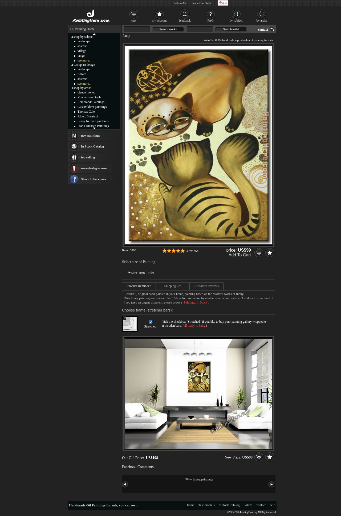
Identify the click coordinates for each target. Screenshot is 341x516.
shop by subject (84, 37)
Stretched (150, 326)
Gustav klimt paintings (92, 107)
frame (190, 505)
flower (82, 74)
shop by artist (82, 88)
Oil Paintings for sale (101, 505)
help (272, 505)
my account (159, 20)
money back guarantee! (94, 168)
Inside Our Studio (202, 3)
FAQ (210, 20)
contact (263, 29)
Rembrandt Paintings (91, 102)
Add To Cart (240, 255)
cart (133, 20)
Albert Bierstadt (88, 116)
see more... (84, 60)
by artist (262, 20)
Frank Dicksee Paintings (93, 126)
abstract (82, 46)
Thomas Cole (86, 111)
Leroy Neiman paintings (93, 121)
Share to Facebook (93, 179)
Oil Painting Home (82, 29)
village (82, 51)
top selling (88, 157)
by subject (236, 20)
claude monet (86, 92)
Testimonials (206, 505)
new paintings (90, 135)
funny (126, 36)
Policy (247, 505)
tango (81, 56)
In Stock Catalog (92, 146)
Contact (261, 505)
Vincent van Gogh (89, 97)
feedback (184, 20)
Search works (168, 29)
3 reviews (192, 251)
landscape (84, 41)
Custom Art (179, 3)
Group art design (84, 65)
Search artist (231, 29)
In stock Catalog (229, 505)
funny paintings (203, 479)
